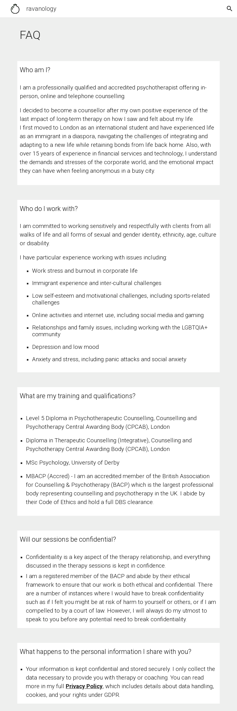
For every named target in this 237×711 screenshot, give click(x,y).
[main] (118, 35)
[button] (229, 8)
